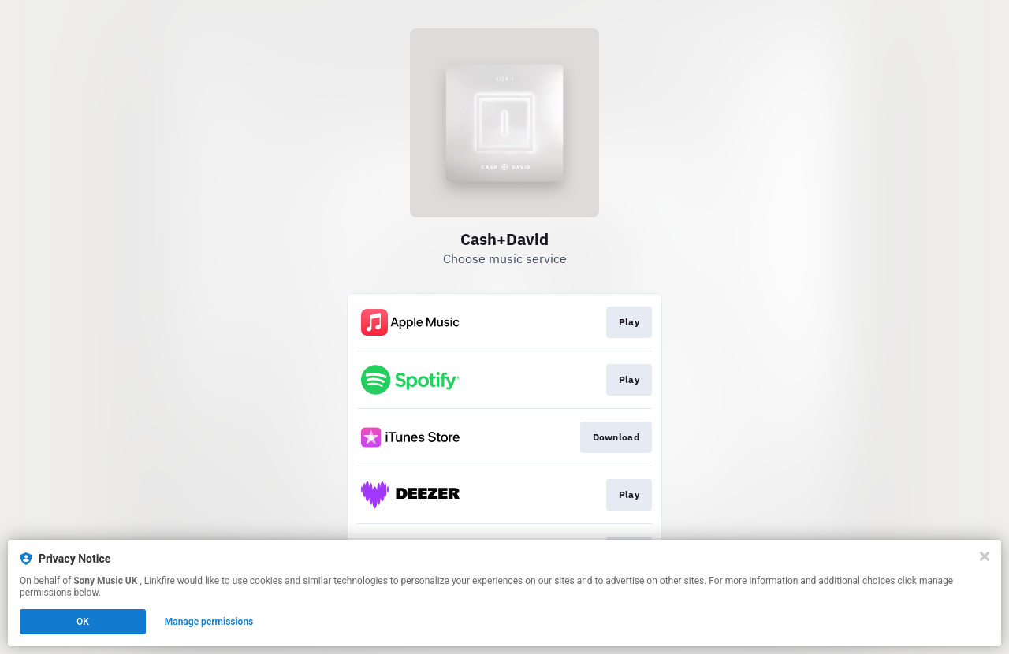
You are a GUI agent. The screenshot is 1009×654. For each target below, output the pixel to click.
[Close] (984, 556)
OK (82, 621)
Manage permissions (209, 621)
